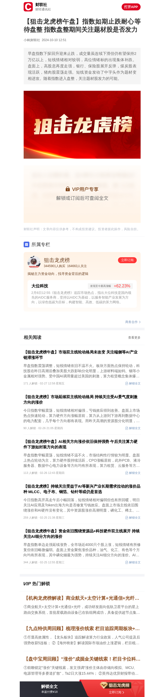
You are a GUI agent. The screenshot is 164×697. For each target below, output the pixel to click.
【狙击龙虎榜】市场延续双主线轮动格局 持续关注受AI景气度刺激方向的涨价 (80, 399)
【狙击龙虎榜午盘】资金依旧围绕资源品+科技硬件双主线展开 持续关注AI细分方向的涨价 (81, 534)
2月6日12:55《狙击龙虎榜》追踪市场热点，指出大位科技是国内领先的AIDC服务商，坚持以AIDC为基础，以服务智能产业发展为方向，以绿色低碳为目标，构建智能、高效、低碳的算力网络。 (81, 297)
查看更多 (134, 337)
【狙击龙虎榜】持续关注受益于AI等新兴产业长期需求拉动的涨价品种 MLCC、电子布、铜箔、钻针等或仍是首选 (81, 489)
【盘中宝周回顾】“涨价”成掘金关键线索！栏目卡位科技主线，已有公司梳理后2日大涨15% (82, 659)
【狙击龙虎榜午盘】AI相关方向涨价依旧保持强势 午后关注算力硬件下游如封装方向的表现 (80, 444)
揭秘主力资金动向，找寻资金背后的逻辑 (58, 274)
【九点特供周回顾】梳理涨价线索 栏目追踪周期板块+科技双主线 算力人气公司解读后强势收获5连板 (82, 628)
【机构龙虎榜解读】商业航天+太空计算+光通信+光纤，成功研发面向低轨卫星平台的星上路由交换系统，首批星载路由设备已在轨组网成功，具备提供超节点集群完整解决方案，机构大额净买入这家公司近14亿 (82, 598)
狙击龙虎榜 (57, 260)
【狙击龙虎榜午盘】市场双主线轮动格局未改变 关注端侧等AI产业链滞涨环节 (80, 355)
